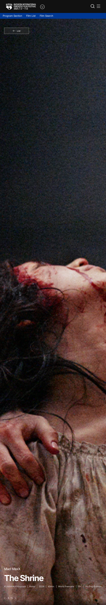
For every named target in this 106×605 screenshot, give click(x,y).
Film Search (46, 15)
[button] (5, 598)
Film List (31, 15)
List (16, 30)
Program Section (12, 15)
